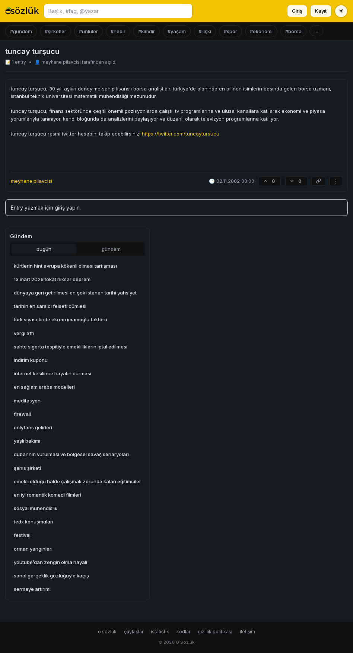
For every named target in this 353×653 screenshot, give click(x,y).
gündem (111, 249)
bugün (43, 249)
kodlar (183, 631)
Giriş (297, 11)
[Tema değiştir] (341, 11)
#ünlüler (88, 31)
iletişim (247, 631)
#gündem (21, 31)
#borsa (293, 31)
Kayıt (321, 11)
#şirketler (55, 31)
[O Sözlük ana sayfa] (22, 11)
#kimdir (146, 31)
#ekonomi (261, 31)
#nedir (118, 31)
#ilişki (204, 31)
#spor (230, 31)
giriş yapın (67, 207)
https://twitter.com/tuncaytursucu (180, 134)
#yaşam (177, 31)
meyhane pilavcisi (61, 62)
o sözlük (107, 631)
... (316, 31)
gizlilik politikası (215, 631)
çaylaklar (133, 631)
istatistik (160, 631)
